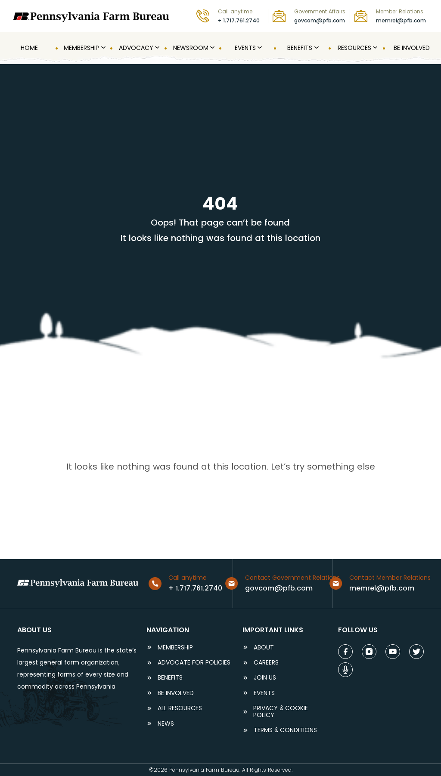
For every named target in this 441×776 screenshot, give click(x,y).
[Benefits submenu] (315, 47)
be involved (176, 693)
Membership (175, 647)
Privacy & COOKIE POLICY (280, 711)
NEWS (166, 723)
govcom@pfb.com (319, 20)
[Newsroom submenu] (211, 47)
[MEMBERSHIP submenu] (102, 47)
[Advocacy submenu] (156, 47)
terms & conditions (285, 730)
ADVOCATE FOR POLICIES (194, 662)
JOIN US (265, 677)
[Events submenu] (259, 47)
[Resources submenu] (374, 47)
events (264, 693)
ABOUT (264, 647)
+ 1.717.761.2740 (239, 20)
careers (266, 662)
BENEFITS (170, 677)
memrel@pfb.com (401, 20)
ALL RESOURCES (180, 708)
